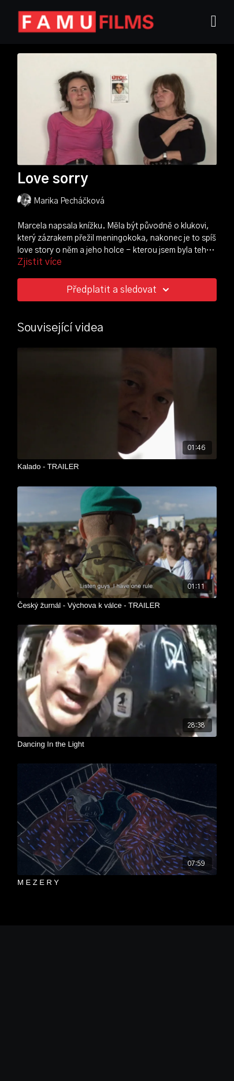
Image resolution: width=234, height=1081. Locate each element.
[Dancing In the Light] (117, 744)
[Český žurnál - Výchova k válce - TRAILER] (117, 605)
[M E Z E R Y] (117, 882)
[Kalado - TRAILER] (117, 467)
